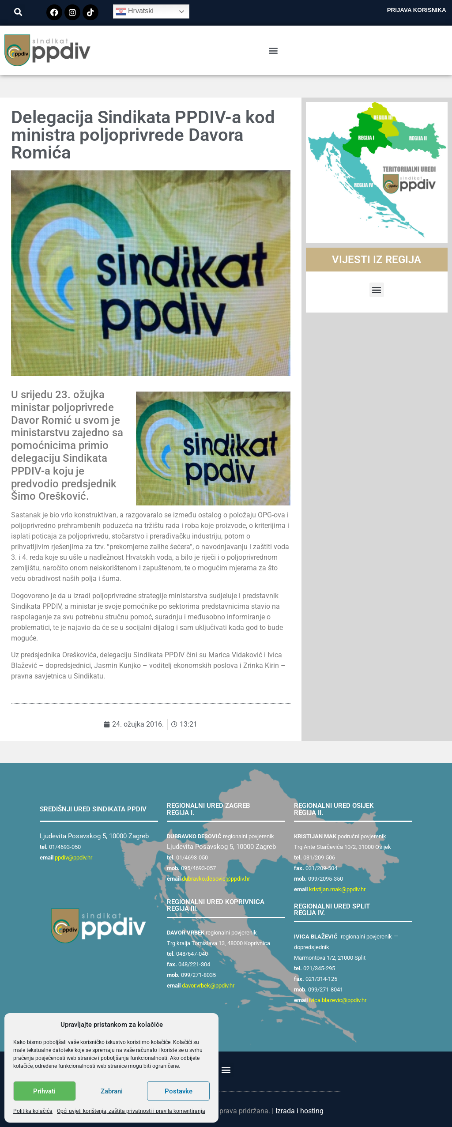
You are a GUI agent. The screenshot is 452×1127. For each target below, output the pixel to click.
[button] (18, 11)
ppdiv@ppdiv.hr (73, 857)
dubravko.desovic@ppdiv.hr (216, 878)
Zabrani (112, 1091)
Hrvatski (135, 11)
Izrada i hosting (299, 1111)
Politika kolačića (33, 1111)
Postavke (178, 1091)
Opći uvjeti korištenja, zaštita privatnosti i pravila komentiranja (131, 1111)
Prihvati (44, 1091)
